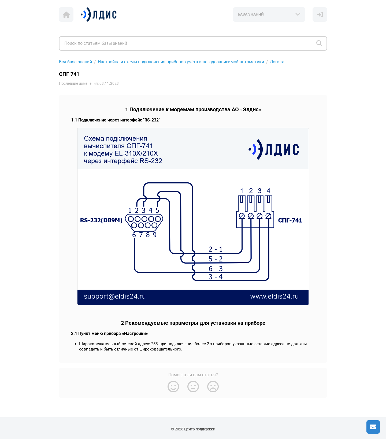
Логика (277, 61)
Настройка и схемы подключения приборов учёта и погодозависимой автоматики (181, 61)
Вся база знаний (75, 61)
